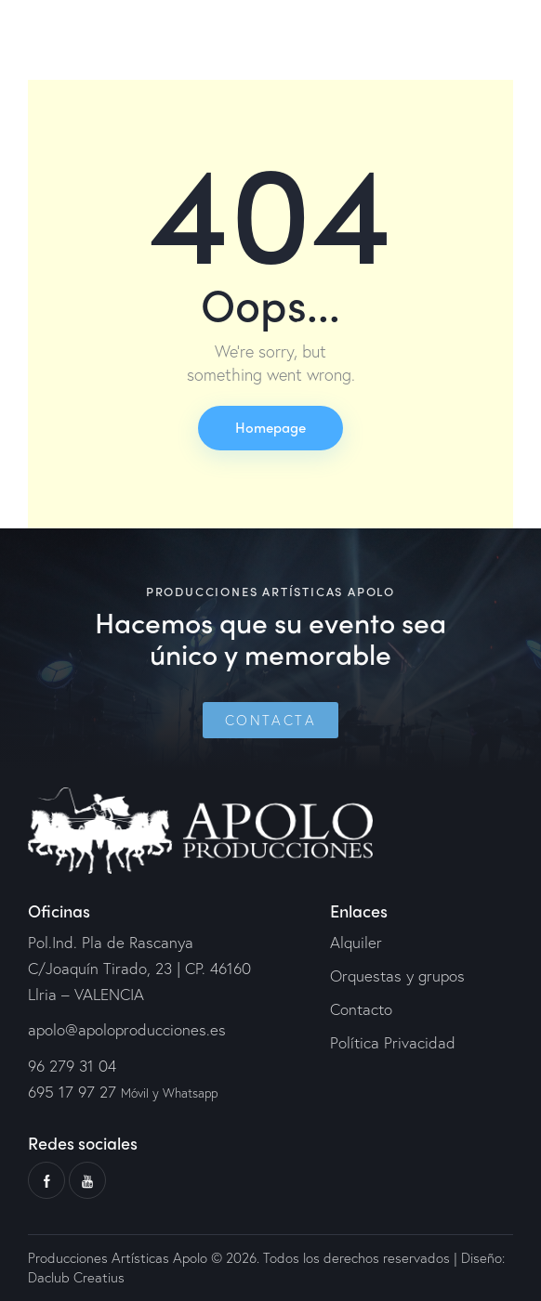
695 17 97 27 (72, 1091)
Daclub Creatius (76, 1277)
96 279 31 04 (72, 1065)
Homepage (270, 427)
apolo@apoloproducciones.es (127, 1029)
